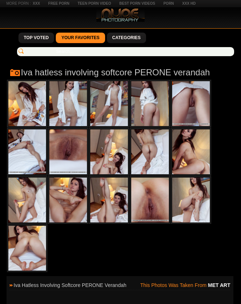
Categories (126, 37)
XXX (36, 3)
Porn (168, 3)
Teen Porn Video (94, 3)
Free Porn (58, 3)
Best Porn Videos (137, 3)
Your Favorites (80, 37)
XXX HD (189, 3)
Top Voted (36, 37)
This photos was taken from (185, 285)
